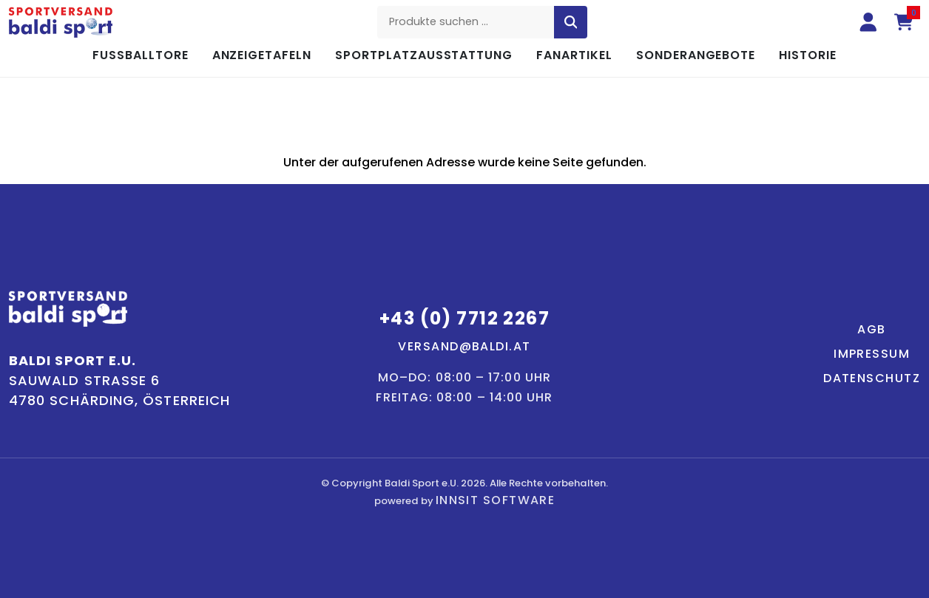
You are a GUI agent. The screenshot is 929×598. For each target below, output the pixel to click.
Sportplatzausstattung (424, 55)
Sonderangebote (695, 55)
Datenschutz (871, 378)
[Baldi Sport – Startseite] (60, 22)
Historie (808, 55)
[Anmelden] (868, 22)
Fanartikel (574, 55)
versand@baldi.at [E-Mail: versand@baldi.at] (464, 346)
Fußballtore (140, 55)
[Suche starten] (571, 22)
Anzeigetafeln (261, 55)
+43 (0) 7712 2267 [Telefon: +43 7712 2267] (464, 318)
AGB (871, 329)
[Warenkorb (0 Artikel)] (904, 22)
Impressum (872, 353)
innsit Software (495, 500)
